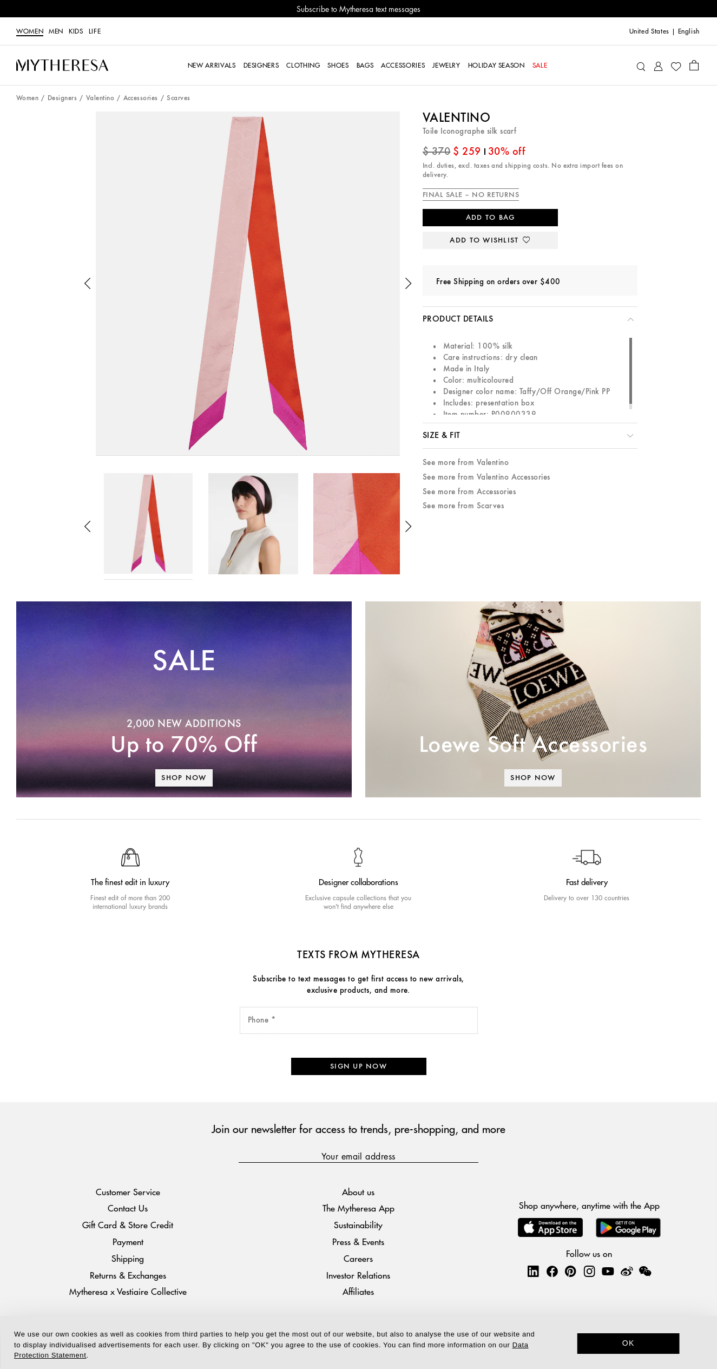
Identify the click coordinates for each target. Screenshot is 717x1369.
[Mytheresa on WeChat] (645, 1271)
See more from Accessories (469, 492)
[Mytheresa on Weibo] (626, 1271)
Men (56, 31)
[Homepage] (62, 65)
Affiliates (358, 1291)
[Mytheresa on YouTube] (607, 1271)
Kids (76, 31)
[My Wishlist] (675, 65)
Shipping (127, 1258)
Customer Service (128, 1191)
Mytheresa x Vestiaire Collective (128, 1291)
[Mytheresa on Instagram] (589, 1271)
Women (29, 31)
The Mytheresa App (358, 1208)
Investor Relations (358, 1275)
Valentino (100, 98)
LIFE (95, 31)
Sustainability (358, 1225)
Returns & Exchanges (128, 1275)
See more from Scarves (463, 506)
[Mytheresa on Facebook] (551, 1271)
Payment (128, 1241)
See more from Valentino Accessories (486, 477)
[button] (88, 284)
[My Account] (658, 65)
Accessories (140, 98)
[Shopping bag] (694, 65)
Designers (62, 98)
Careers (358, 1258)
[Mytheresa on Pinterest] (570, 1271)
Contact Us (128, 1208)
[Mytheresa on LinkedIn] (533, 1271)
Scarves (178, 98)
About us (358, 1191)
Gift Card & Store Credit (127, 1225)
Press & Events (358, 1241)
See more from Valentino (466, 462)
